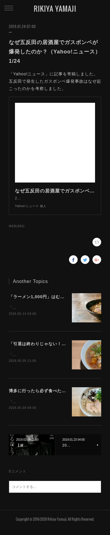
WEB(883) (17, 232)
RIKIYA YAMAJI (55, 8)
